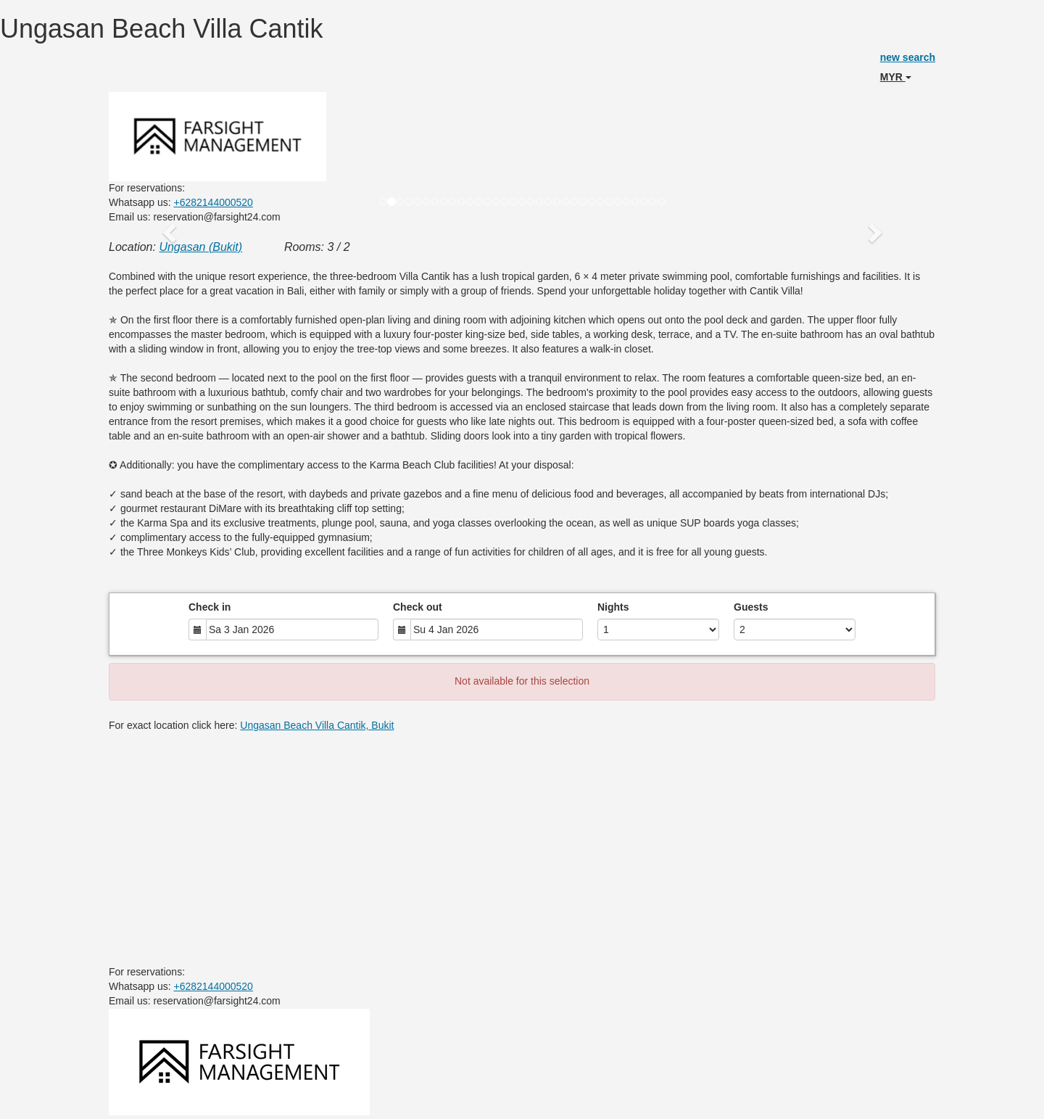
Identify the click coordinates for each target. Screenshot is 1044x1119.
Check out (417, 607)
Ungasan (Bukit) (200, 247)
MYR (895, 77)
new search (907, 57)
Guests (751, 607)
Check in (209, 607)
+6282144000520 (213, 202)
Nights (613, 607)
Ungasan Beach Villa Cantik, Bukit (317, 725)
